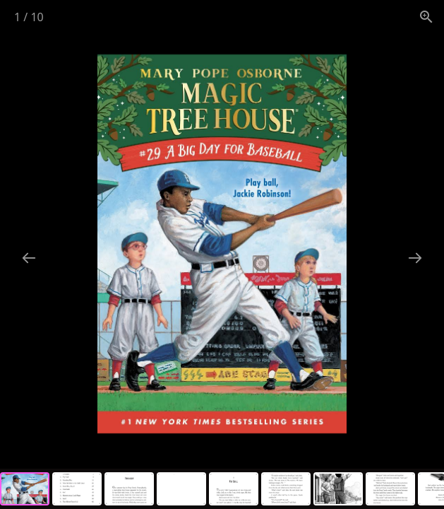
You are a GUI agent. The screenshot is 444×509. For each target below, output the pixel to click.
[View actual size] (426, 16)
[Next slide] (415, 257)
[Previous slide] (29, 257)
